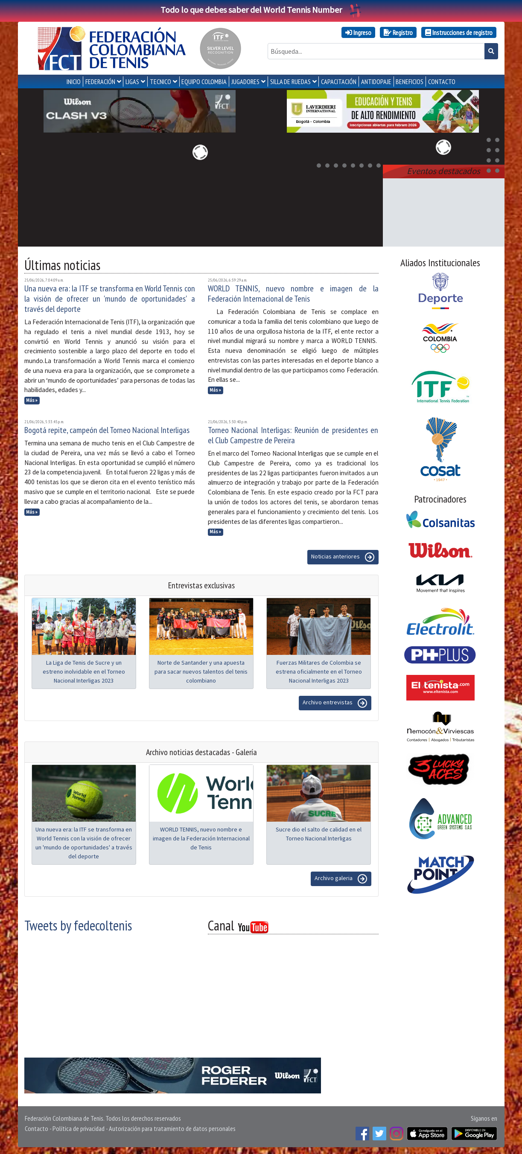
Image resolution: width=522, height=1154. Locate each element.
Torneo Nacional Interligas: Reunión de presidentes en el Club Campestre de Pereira (293, 435)
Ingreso (358, 32)
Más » (32, 400)
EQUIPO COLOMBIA (204, 81)
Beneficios (409, 81)
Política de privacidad (78, 1128)
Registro (398, 32)
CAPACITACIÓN (338, 81)
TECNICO (160, 81)
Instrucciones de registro (459, 32)
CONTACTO (441, 81)
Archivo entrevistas (335, 703)
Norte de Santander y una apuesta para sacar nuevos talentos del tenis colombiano (201, 671)
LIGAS (132, 81)
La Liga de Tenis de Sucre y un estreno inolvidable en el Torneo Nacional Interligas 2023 (84, 671)
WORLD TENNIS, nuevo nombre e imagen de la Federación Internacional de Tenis (293, 293)
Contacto (36, 1128)
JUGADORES (245, 81)
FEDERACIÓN (100, 81)
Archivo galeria (341, 879)
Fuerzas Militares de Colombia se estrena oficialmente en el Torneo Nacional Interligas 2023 (319, 671)
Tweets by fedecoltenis (78, 925)
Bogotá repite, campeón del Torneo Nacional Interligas (107, 430)
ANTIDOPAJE (376, 81)
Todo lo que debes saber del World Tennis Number (261, 9)
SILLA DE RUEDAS (290, 81)
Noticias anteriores (343, 557)
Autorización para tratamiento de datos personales (172, 1128)
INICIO (74, 81)
